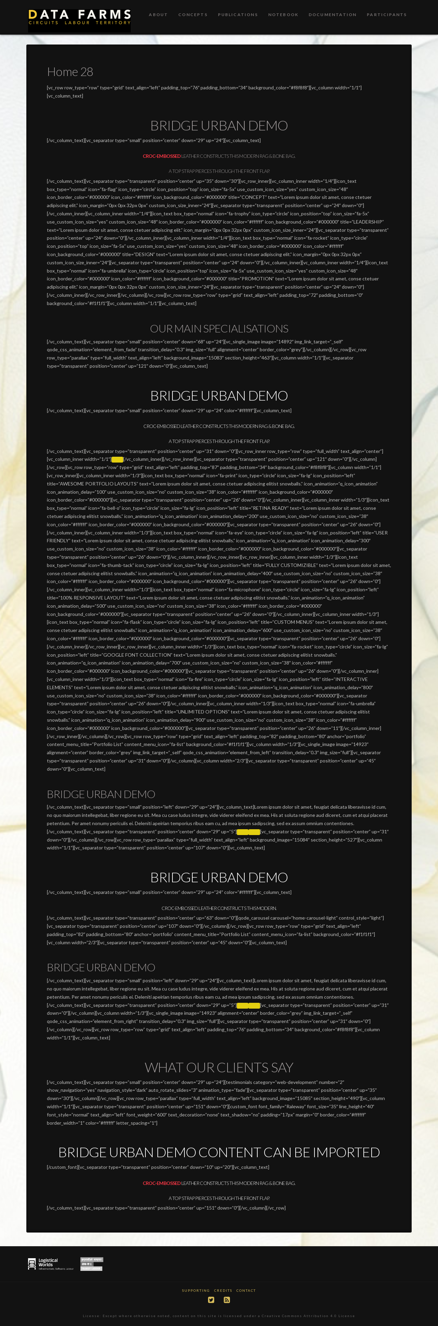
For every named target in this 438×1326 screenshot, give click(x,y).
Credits (223, 1290)
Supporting (196, 1290)
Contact (246, 1290)
